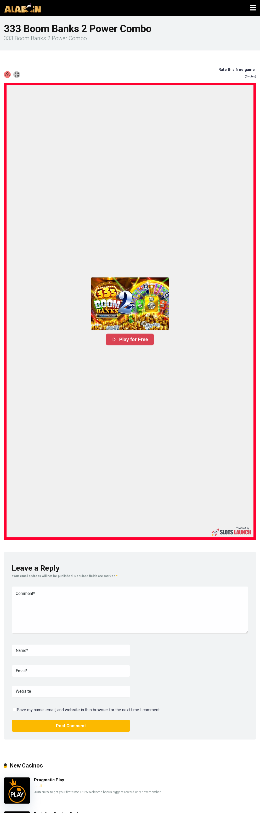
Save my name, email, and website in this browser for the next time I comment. (88, 709)
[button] (130, 303)
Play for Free (129, 339)
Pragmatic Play (49, 779)
